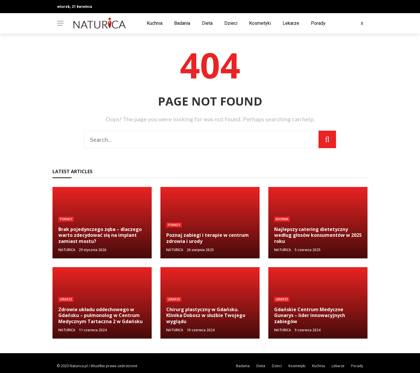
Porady (318, 23)
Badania (182, 23)
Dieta (207, 23)
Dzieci (230, 23)
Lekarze (291, 23)
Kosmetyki (260, 23)
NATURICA (66, 249)
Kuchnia (154, 23)
